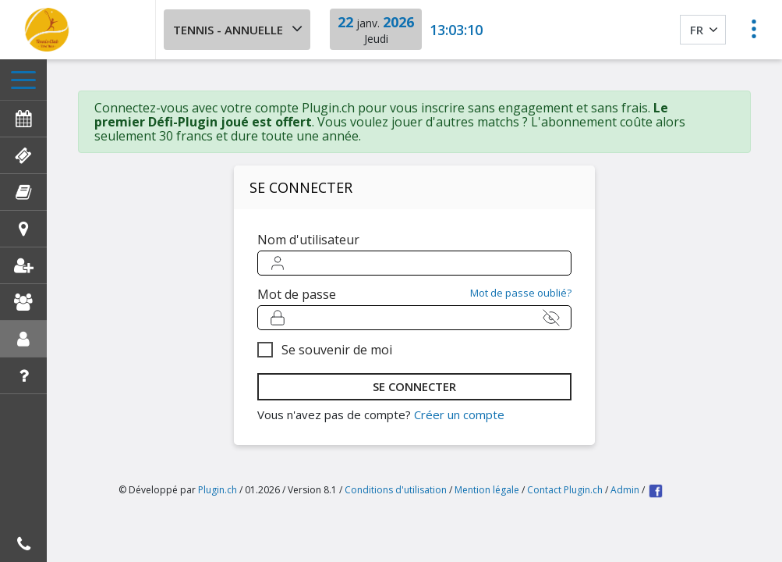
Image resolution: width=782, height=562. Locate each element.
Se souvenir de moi (336, 349)
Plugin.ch (217, 489)
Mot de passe (296, 294)
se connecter (414, 386)
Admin (624, 489)
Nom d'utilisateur (308, 240)
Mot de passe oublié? (520, 293)
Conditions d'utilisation (396, 489)
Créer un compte (459, 414)
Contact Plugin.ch (565, 489)
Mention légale (487, 489)
